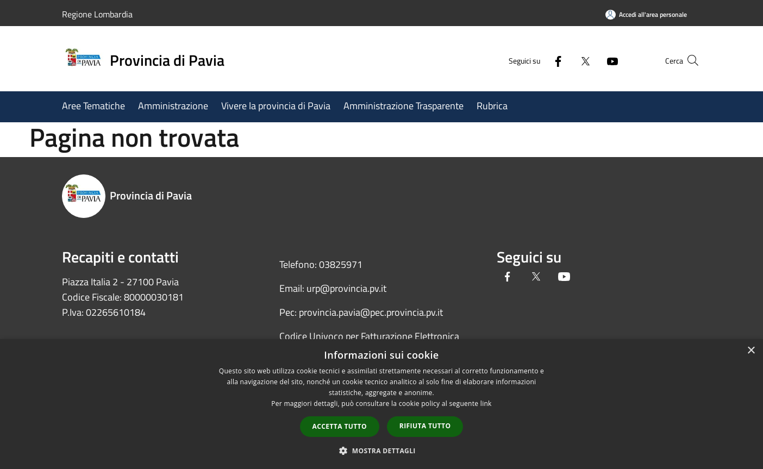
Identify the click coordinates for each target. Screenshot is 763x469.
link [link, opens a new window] (486, 403)
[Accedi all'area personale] (646, 14)
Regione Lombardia (97, 14)
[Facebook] (537, 60)
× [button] (751, 351)
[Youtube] (591, 60)
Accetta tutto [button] (339, 426)
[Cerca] (688, 60)
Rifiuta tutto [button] (425, 425)
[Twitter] (564, 60)
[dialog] (381, 404)
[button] (381, 450)
